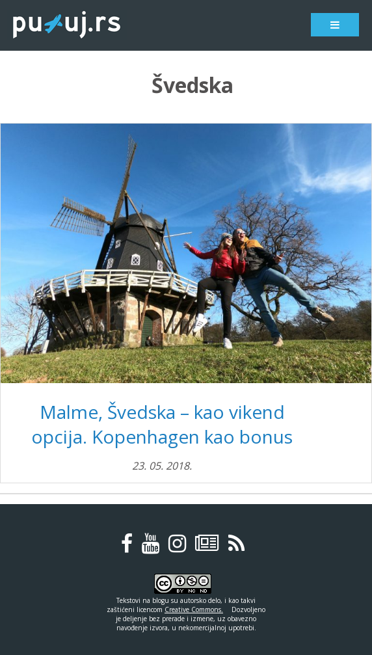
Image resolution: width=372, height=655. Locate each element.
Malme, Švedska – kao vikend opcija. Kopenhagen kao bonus (162, 424)
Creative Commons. (194, 609)
